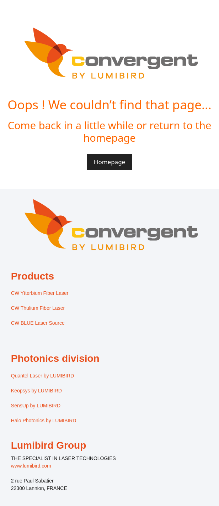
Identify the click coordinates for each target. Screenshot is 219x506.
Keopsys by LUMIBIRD (36, 390)
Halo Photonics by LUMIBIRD (43, 420)
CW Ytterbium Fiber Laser (40, 293)
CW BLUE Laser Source (38, 323)
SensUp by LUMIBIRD (35, 405)
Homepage (109, 162)
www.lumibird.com (31, 466)
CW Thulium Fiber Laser (38, 308)
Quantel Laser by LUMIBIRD (42, 376)
